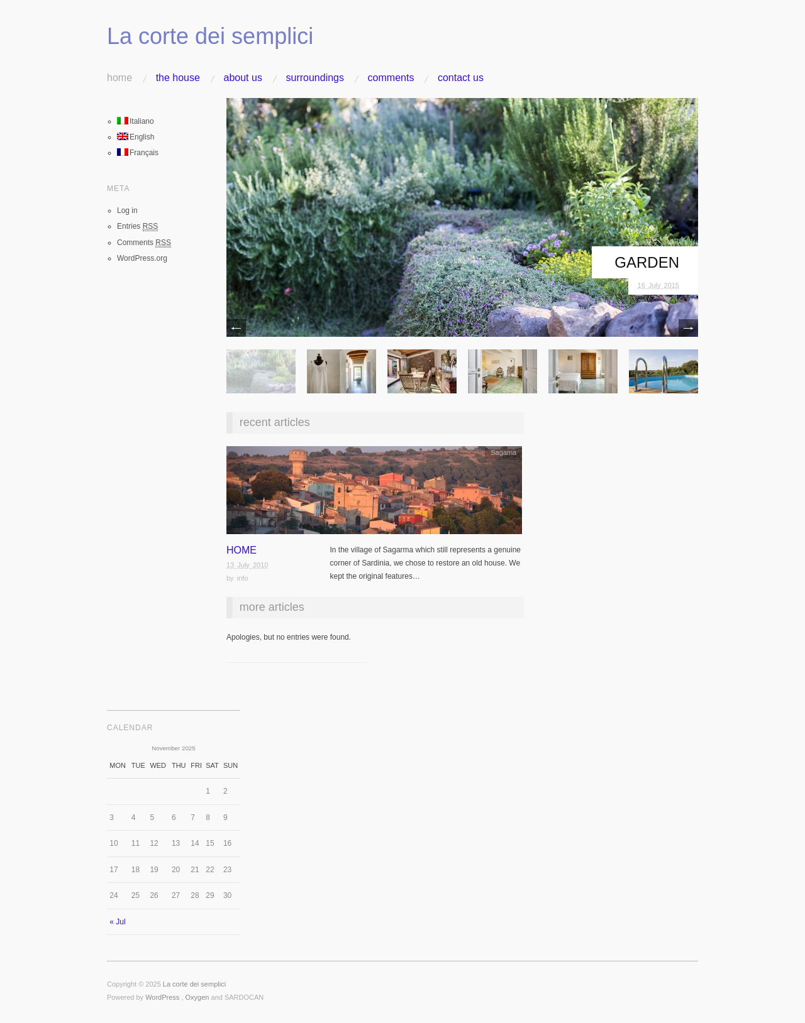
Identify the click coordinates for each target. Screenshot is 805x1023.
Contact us (461, 78)
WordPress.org (142, 258)
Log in (127, 210)
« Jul (117, 921)
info (242, 578)
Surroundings (315, 78)
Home (119, 78)
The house (178, 78)
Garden (646, 262)
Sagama (503, 452)
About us (243, 78)
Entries (137, 226)
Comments (391, 78)
